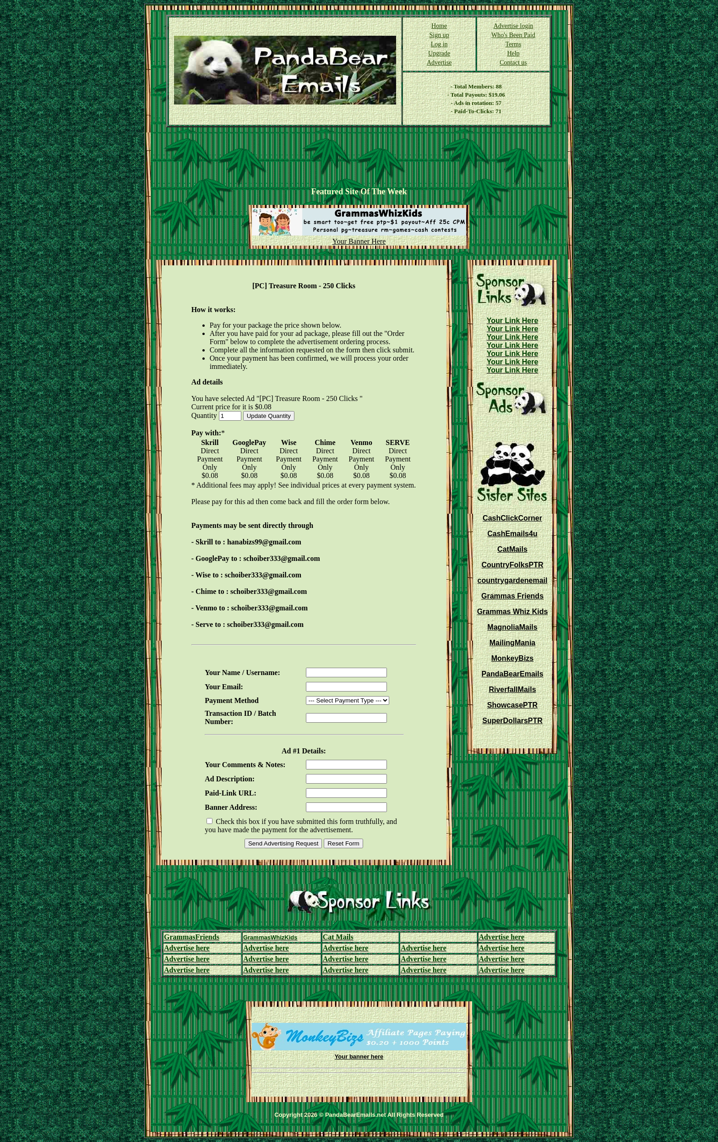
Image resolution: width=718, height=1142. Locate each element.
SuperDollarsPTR (512, 721)
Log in (439, 44)
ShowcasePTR (512, 705)
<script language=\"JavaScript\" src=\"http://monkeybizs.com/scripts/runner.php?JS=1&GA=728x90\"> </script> (359, 157)
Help (513, 53)
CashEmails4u (512, 534)
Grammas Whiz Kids (512, 611)
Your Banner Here (359, 241)
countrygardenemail (513, 580)
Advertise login (513, 25)
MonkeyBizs (512, 658)
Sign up (439, 35)
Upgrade (439, 53)
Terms (514, 44)
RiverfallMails (512, 689)
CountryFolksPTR (512, 565)
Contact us (513, 62)
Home (439, 25)
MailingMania (512, 643)
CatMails (512, 549)
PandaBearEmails (512, 674)
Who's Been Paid (513, 35)
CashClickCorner (512, 518)
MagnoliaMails (512, 627)
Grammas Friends (512, 596)
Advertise (439, 62)
